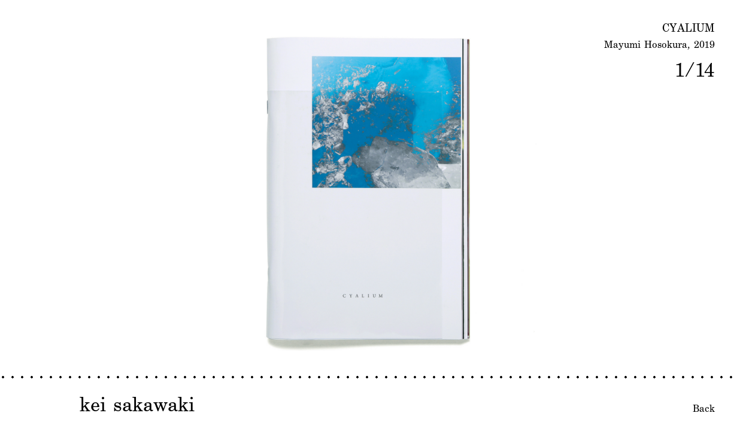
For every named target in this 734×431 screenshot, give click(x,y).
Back (704, 408)
